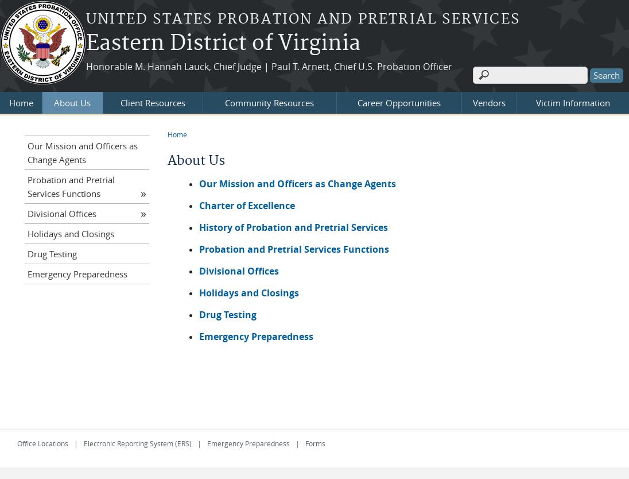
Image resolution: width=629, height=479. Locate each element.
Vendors (489, 103)
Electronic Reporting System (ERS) (138, 443)
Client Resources (153, 103)
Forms (315, 443)
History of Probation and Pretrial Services (293, 227)
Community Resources (269, 103)
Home (21, 103)
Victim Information (573, 103)
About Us (72, 103)
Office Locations (42, 443)
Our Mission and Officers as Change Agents (297, 183)
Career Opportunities (399, 103)
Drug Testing (52, 254)
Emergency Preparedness (77, 274)
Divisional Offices (62, 213)
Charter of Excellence (247, 205)
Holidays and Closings (71, 234)
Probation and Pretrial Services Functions (294, 249)
